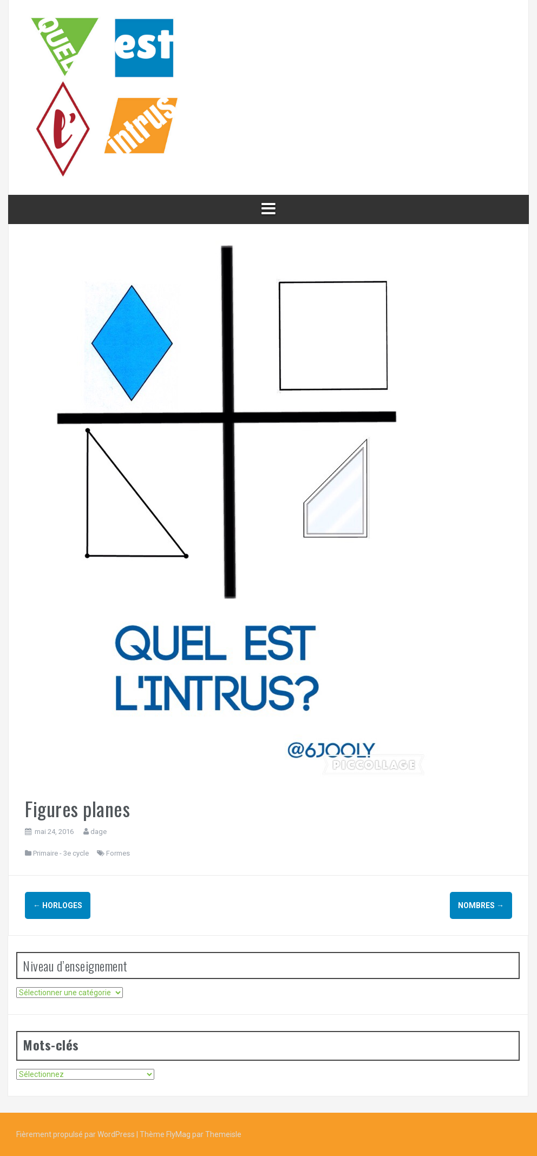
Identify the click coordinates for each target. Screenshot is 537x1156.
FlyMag (178, 1134)
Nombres (481, 905)
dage (98, 831)
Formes (118, 853)
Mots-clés (51, 1044)
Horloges (57, 905)
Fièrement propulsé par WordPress (76, 1134)
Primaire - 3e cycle (61, 853)
